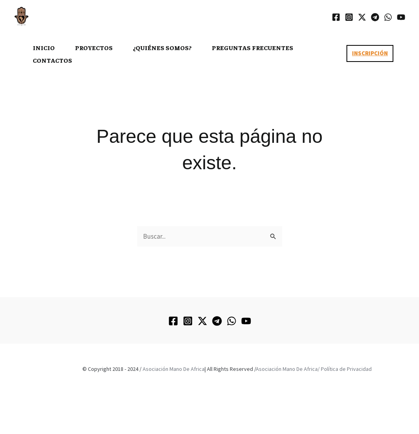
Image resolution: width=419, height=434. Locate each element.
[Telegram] (375, 17)
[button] (370, 53)
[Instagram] (349, 17)
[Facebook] (336, 17)
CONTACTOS (52, 60)
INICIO (44, 47)
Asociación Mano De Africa (174, 368)
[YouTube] (401, 17)
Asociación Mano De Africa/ (288, 368)
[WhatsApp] (388, 17)
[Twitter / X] (362, 17)
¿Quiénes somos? (162, 47)
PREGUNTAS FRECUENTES (252, 47)
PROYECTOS (94, 47)
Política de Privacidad (346, 368)
